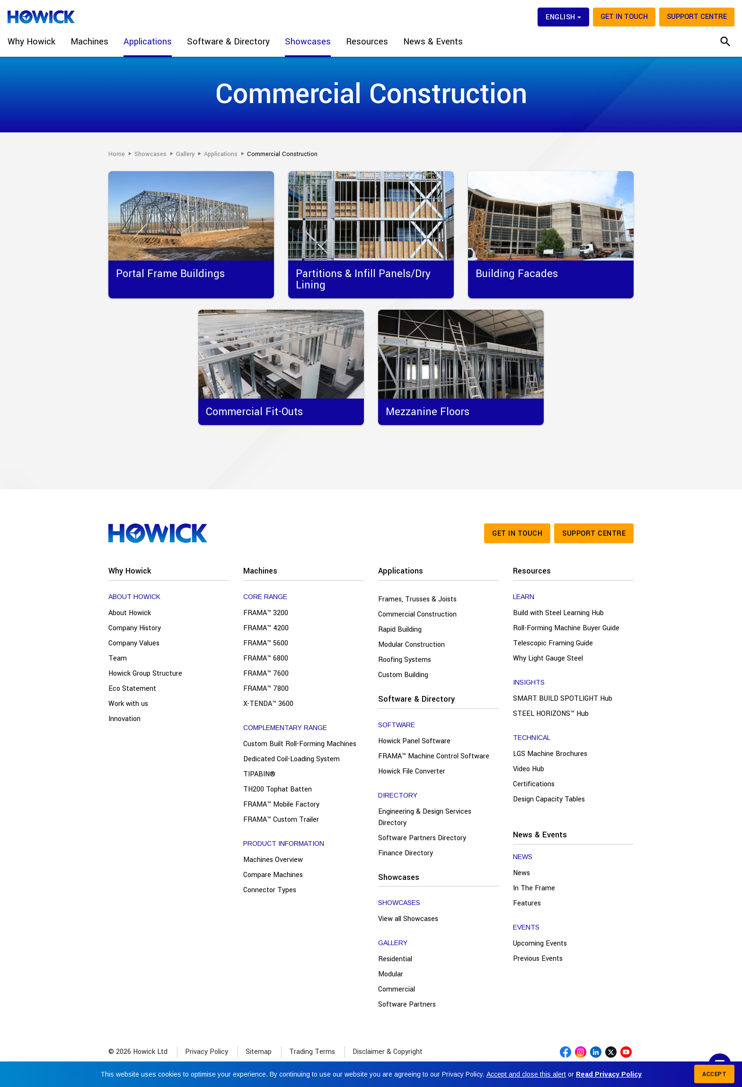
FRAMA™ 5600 (265, 643)
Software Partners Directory (422, 838)
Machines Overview (273, 860)
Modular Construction (411, 645)
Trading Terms (312, 1052)
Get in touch (624, 17)
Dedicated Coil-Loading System (291, 759)
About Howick (129, 613)
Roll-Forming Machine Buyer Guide (566, 628)
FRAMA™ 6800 (265, 658)
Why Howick (129, 570)
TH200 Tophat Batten (277, 789)
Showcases (398, 877)
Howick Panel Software (414, 741)
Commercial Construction (417, 614)
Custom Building (403, 675)
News (521, 873)
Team (117, 658)
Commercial (396, 989)
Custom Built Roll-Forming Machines (299, 744)
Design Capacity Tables (549, 799)
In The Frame (534, 888)
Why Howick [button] (31, 41)
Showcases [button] (308, 41)
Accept (714, 1074)
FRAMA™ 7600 (266, 673)
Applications (400, 570)
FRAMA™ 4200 (266, 628)
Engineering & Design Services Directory (424, 817)
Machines (260, 570)
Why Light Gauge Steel (548, 658)
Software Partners (407, 1004)
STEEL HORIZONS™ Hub (551, 714)
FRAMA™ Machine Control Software (433, 756)
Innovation (124, 719)
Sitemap (259, 1052)
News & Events (540, 834)
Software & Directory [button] (228, 41)
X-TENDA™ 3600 (268, 704)
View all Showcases (408, 919)
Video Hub (528, 769)
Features (527, 903)
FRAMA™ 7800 (266, 689)
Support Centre (697, 17)
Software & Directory (416, 699)
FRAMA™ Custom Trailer (281, 820)
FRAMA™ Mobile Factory (281, 804)
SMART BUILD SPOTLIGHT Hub (562, 699)
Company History (134, 628)
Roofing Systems (404, 660)
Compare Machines (273, 875)
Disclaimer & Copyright (388, 1052)
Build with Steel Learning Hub (558, 613)
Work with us (128, 704)
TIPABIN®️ (259, 774)
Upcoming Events (540, 943)
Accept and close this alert (526, 1074)
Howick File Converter (411, 771)
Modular (390, 974)
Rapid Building (400, 630)
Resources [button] (367, 41)
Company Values (133, 643)
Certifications (534, 784)
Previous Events (538, 959)
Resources (532, 570)
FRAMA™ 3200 (265, 613)
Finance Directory (405, 853)
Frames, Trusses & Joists (417, 599)
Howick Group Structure (145, 673)
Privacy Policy (206, 1052)
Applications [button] (148, 41)
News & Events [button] (433, 41)
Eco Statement (132, 689)
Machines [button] (89, 41)
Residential (395, 959)
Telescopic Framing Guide (553, 643)
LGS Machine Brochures (550, 754)
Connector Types (269, 890)
